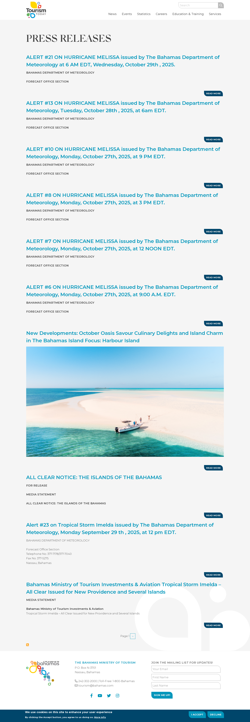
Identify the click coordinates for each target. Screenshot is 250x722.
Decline (216, 715)
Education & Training (188, 14)
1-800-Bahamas (124, 681)
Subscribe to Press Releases (27, 644)
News (112, 14)
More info (100, 718)
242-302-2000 (87, 681)
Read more (214, 94)
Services (215, 14)
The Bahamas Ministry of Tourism (105, 662)
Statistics (144, 14)
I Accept (197, 715)
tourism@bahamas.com (95, 685)
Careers (161, 14)
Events (127, 14)
